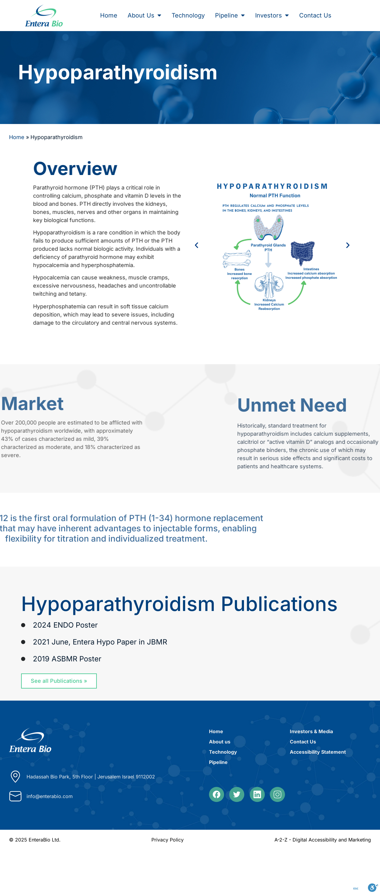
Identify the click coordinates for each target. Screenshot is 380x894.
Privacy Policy (167, 840)
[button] (203, 245)
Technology (188, 15)
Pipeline (230, 15)
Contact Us (315, 15)
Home (108, 15)
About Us (144, 15)
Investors (272, 15)
